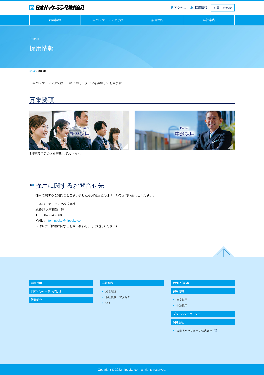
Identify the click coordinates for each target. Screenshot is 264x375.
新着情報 (55, 20)
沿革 (108, 303)
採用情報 (201, 7)
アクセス (180, 7)
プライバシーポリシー (186, 314)
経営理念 (110, 291)
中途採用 (181, 305)
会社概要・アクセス (117, 297)
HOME (32, 71)
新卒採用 (181, 299)
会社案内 (209, 20)
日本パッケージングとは (106, 20)
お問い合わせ (222, 8)
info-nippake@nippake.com (64, 220)
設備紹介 (157, 20)
